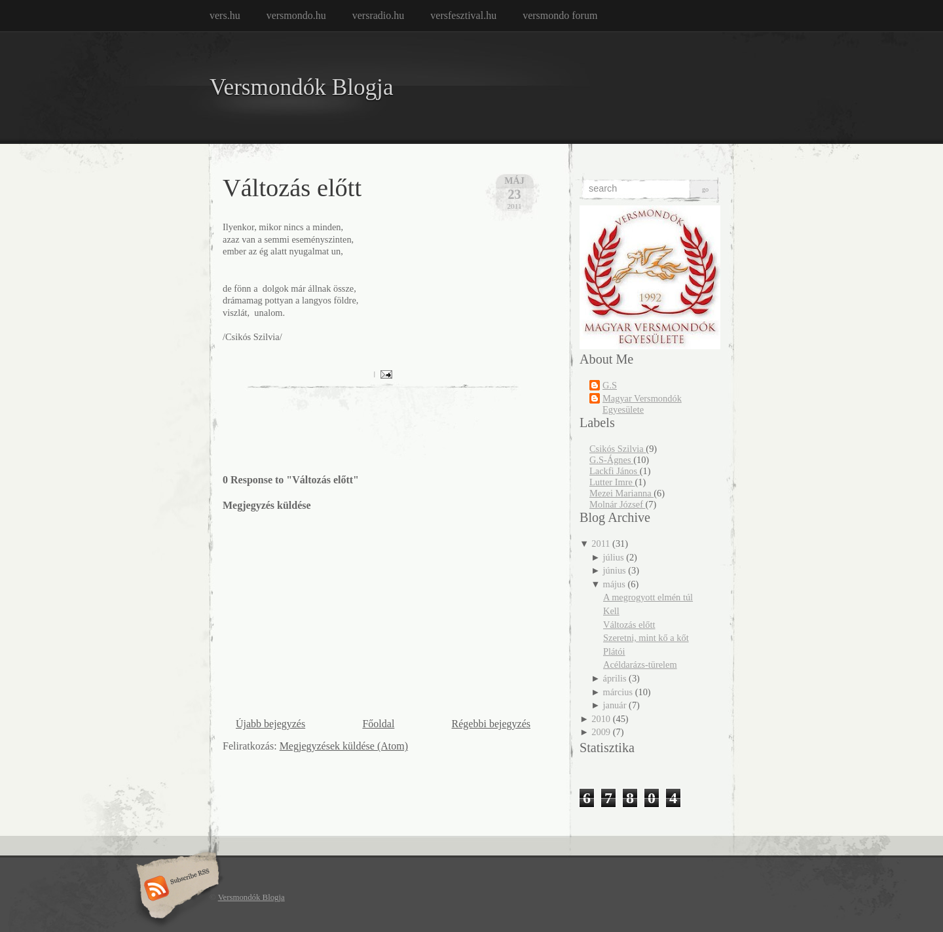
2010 (600, 719)
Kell (611, 611)
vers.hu (225, 15)
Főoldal (378, 723)
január (615, 705)
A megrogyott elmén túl (648, 597)
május (614, 584)
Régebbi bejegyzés (491, 723)
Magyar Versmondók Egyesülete (642, 404)
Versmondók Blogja (302, 87)
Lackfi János (614, 471)
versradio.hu (378, 15)
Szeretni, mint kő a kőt (646, 637)
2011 (600, 543)
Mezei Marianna (621, 493)
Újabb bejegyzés (270, 723)
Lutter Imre (612, 482)
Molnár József (617, 504)
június (614, 570)
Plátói (614, 651)
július (613, 557)
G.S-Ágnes (611, 460)
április (615, 678)
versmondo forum (560, 15)
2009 (600, 732)
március (618, 692)
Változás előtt (292, 187)
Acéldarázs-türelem (640, 664)
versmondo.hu (296, 15)
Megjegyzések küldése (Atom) (344, 745)
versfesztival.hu (463, 15)
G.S (609, 385)
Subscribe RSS (176, 889)
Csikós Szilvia (617, 448)
